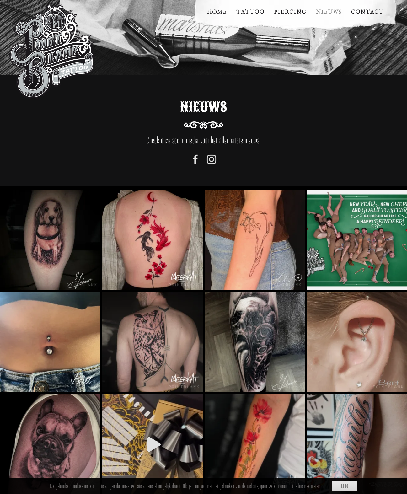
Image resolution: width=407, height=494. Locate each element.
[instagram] (212, 159)
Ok (345, 486)
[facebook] (196, 159)
